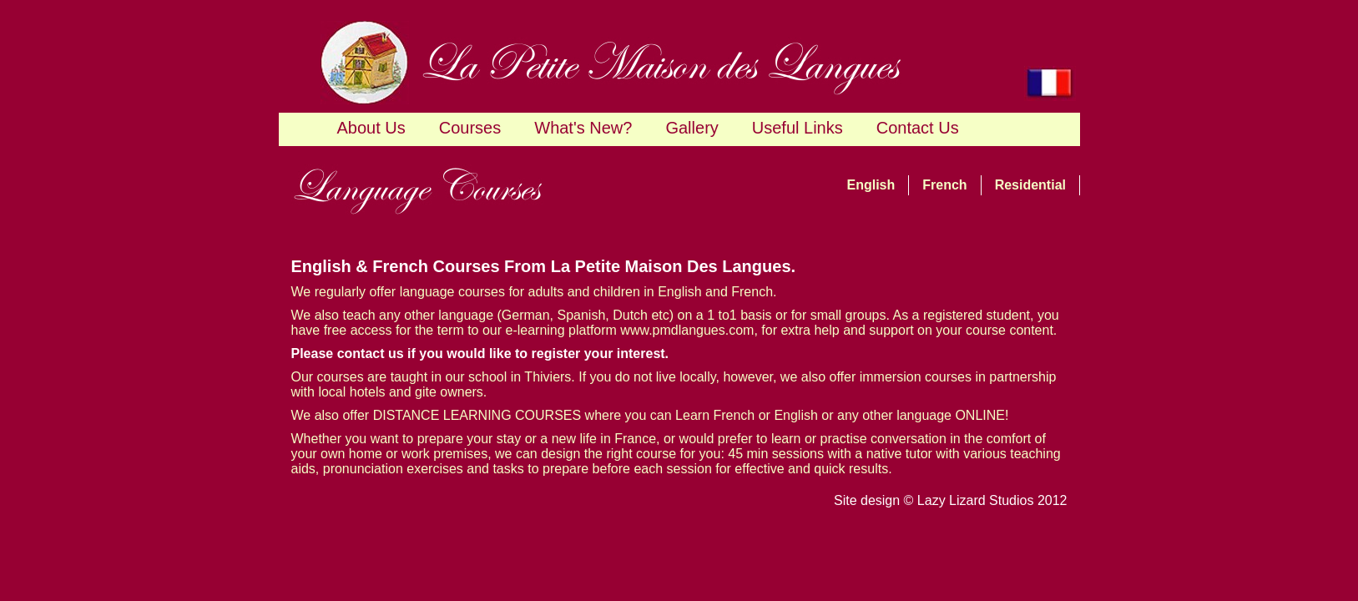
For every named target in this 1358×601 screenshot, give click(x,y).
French (944, 185)
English (871, 185)
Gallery (691, 128)
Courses (470, 128)
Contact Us (917, 128)
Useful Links (797, 128)
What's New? (583, 128)
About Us (371, 128)
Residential (1030, 185)
